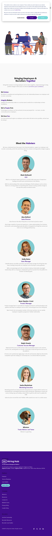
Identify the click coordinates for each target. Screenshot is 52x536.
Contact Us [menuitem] (4, 500)
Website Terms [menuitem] (5, 502)
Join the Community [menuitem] (7, 517)
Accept (31, 17)
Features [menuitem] (4, 476)
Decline (42, 17)
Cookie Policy (17, 10)
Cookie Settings (21, 17)
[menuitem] (2, 482)
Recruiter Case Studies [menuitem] (7, 523)
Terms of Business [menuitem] (6, 479)
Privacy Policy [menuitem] (5, 505)
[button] (50, 2)
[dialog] (26, 11)
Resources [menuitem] (4, 497)
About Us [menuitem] (4, 494)
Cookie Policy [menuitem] (5, 508)
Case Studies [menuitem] (5, 482)
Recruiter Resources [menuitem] (7, 520)
